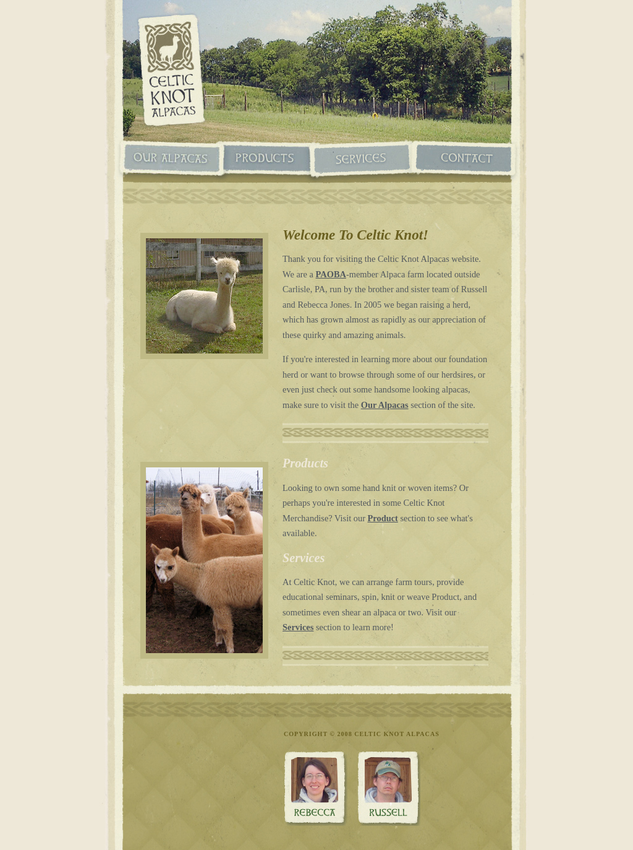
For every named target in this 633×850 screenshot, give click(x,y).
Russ (388, 788)
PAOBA (331, 274)
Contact (463, 159)
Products (266, 159)
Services (362, 159)
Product (383, 518)
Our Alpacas (171, 159)
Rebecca (315, 788)
